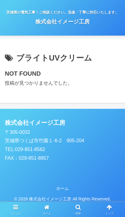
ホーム (62, 188)
